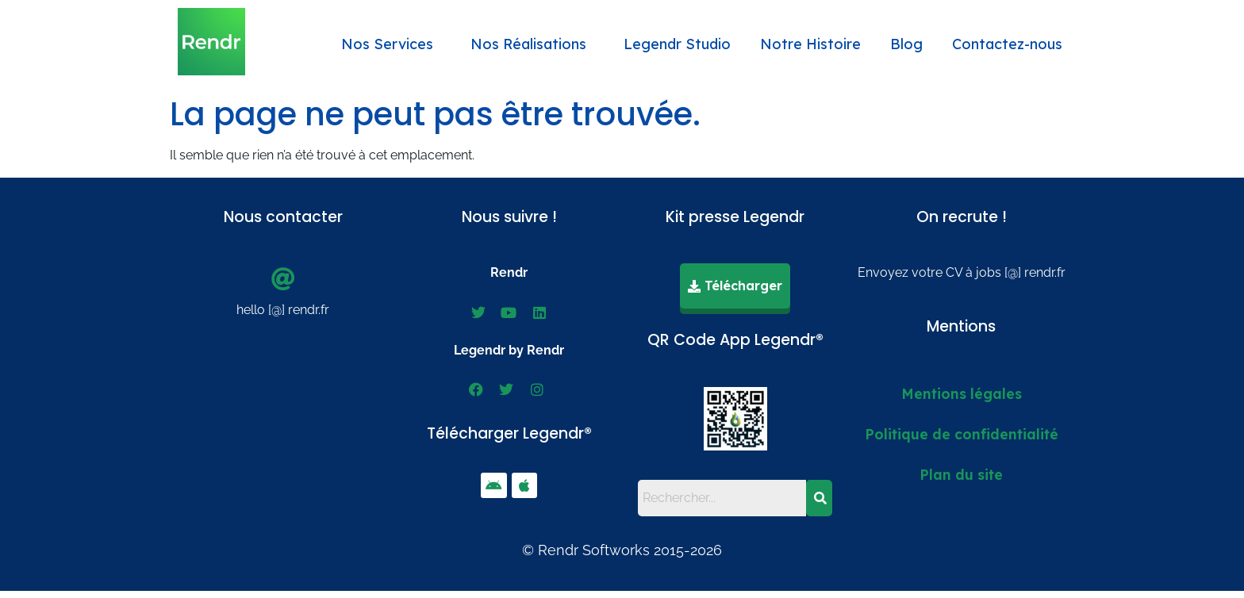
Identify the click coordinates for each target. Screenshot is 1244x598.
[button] (391, 44)
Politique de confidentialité (961, 433)
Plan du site (961, 473)
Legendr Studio (677, 44)
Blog (906, 44)
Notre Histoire (810, 44)
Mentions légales (961, 392)
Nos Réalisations (528, 44)
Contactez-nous (1007, 44)
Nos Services (387, 44)
